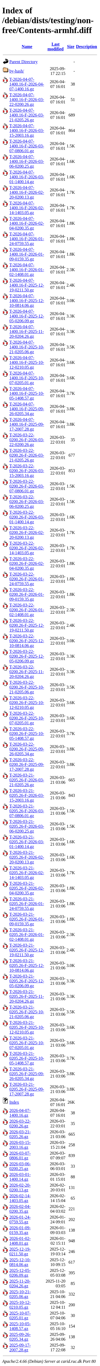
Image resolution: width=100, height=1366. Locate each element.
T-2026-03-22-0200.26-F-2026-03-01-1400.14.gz (26, 517)
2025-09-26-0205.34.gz (20, 1336)
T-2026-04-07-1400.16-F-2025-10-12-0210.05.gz (26, 362)
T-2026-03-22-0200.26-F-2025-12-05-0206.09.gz (26, 656)
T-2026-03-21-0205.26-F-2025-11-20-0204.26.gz (26, 996)
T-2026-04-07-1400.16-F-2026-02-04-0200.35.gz (26, 223)
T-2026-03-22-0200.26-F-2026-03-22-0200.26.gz (26, 440)
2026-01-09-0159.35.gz (20, 1230)
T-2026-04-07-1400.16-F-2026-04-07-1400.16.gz (26, 84)
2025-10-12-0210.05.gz (20, 1304)
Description (86, 46)
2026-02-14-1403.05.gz (20, 1198)
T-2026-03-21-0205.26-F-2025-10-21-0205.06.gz (26, 1012)
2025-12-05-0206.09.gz (20, 1272)
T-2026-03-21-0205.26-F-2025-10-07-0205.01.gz (26, 1043)
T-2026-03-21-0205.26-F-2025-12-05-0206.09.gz (26, 981)
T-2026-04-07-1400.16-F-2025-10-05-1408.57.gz (26, 393)
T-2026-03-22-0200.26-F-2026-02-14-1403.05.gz (26, 548)
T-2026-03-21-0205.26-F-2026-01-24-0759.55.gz (26, 904)
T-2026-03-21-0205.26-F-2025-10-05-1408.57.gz (26, 1058)
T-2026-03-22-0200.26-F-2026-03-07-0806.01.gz (26, 486)
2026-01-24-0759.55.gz (20, 1219)
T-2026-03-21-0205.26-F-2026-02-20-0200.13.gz (26, 857)
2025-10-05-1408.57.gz (20, 1326)
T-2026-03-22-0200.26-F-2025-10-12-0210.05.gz (26, 703)
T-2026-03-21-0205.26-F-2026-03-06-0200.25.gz (26, 826)
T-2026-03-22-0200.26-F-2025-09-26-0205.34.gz (26, 749)
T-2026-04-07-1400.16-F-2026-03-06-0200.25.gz (26, 161)
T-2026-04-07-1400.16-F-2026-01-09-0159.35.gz (26, 254)
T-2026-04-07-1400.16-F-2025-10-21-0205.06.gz (26, 347)
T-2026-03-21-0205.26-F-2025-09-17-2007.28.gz (26, 1089)
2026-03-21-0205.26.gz (20, 1134)
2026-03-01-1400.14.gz (20, 1177)
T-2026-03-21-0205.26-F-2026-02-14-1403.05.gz (26, 873)
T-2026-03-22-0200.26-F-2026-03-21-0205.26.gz (26, 455)
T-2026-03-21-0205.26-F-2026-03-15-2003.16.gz (26, 795)
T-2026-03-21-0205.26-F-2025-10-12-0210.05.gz (26, 1027)
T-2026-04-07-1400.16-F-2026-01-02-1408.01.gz (26, 270)
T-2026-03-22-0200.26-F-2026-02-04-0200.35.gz (26, 563)
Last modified (55, 46)
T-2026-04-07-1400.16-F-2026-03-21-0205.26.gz (26, 115)
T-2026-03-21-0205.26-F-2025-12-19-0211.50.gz (26, 950)
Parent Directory (23, 61)
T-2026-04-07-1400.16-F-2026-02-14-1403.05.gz (26, 208)
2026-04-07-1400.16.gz (20, 1113)
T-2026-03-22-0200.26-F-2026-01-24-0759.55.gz (26, 579)
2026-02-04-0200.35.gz (20, 1209)
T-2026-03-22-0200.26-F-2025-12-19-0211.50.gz (26, 625)
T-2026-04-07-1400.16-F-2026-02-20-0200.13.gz (26, 192)
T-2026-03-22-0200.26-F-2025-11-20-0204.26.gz (26, 672)
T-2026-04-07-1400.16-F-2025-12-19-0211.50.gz (26, 285)
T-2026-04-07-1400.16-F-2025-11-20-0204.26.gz (26, 331)
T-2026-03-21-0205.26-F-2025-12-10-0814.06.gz (26, 965)
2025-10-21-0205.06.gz (20, 1294)
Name (27, 46)
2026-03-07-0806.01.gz (20, 1155)
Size (70, 46)
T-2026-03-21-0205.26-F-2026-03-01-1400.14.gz (26, 842)
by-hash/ (16, 71)
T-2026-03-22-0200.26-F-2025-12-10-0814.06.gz (26, 641)
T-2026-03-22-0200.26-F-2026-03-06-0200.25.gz (26, 502)
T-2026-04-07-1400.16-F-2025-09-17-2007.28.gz (26, 424)
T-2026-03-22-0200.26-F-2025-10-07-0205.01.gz (26, 718)
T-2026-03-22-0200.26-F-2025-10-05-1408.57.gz (26, 733)
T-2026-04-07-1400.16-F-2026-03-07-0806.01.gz (26, 146)
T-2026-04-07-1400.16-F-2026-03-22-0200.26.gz (26, 100)
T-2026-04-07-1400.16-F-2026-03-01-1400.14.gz (26, 177)
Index (14, 1102)
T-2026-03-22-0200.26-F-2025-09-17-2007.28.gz (26, 764)
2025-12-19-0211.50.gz (20, 1251)
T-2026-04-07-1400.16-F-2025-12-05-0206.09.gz (26, 316)
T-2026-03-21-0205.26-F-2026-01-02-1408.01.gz (26, 934)
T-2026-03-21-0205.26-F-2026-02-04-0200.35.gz (26, 888)
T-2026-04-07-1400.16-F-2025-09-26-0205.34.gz (26, 409)
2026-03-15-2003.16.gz (20, 1145)
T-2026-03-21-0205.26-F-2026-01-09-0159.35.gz (26, 919)
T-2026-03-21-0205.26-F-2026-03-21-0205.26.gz (26, 780)
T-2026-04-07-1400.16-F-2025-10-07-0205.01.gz (26, 378)
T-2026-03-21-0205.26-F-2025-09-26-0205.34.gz (26, 1074)
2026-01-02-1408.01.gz (20, 1241)
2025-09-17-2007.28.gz (20, 1347)
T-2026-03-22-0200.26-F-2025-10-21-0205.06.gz (26, 687)
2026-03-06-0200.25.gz (20, 1166)
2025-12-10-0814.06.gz (20, 1262)
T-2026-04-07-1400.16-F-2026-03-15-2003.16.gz (26, 130)
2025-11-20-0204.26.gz (19, 1283)
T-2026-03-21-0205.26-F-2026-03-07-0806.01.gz (26, 811)
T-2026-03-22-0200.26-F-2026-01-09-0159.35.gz (26, 594)
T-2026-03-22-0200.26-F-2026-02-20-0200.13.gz (26, 532)
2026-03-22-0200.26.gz (20, 1123)
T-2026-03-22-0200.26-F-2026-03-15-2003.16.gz (26, 471)
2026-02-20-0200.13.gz (20, 1187)
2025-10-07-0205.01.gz (20, 1315)
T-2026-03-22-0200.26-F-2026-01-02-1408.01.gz (26, 610)
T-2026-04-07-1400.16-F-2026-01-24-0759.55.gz (26, 239)
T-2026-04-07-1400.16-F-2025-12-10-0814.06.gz (26, 301)
